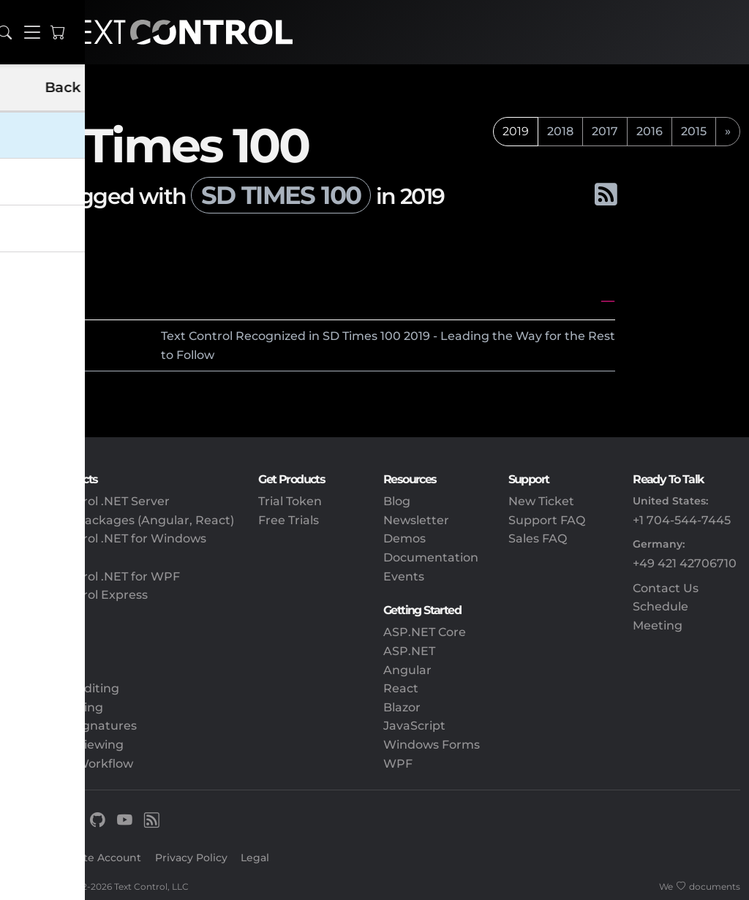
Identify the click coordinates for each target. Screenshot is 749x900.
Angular (407, 670)
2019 (69, 336)
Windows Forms (431, 745)
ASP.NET (409, 651)
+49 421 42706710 (685, 563)
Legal (255, 857)
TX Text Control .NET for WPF (94, 576)
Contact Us (666, 588)
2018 (560, 131)
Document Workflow (71, 764)
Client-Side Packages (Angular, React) (121, 520)
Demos (404, 538)
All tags (57, 236)
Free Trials (288, 520)
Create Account (100, 857)
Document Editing (64, 688)
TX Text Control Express (78, 595)
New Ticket (541, 501)
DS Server (38, 614)
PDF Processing (56, 707)
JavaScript (414, 726)
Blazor (402, 707)
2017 (605, 131)
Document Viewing (66, 745)
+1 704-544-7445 (682, 520)
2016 (649, 131)
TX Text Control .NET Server (89, 501)
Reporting (39, 670)
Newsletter (416, 520)
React (400, 688)
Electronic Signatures (73, 726)
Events (403, 576)
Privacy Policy (191, 857)
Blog (396, 501)
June (29, 336)
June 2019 (44, 301)
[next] (727, 131)
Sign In (27, 857)
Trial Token (290, 501)
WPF (398, 764)
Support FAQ (546, 520)
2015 (694, 131)
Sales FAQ (537, 538)
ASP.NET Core (424, 632)
